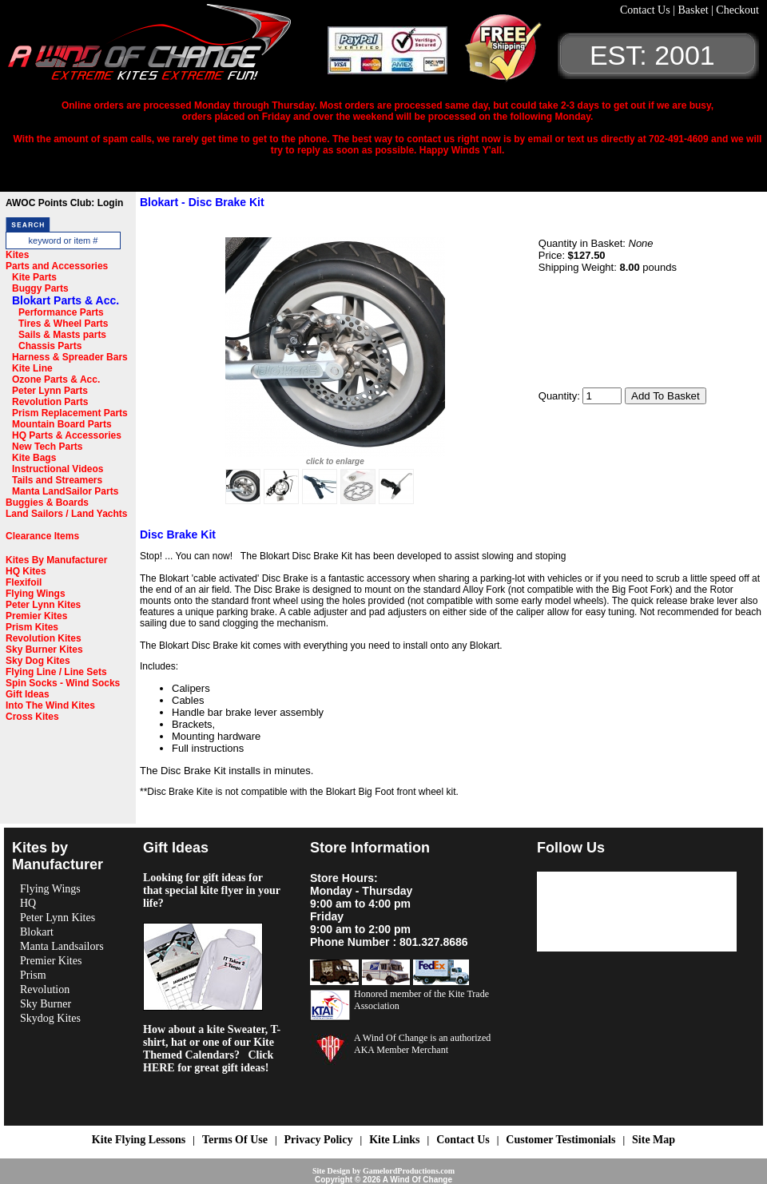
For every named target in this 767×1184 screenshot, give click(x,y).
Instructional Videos (57, 469)
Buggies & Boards (47, 502)
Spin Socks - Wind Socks (63, 683)
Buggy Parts (40, 288)
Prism (33, 975)
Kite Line (32, 368)
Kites (17, 254)
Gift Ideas (28, 694)
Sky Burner (45, 1004)
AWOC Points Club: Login (64, 203)
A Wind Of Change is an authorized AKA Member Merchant (422, 1043)
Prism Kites (32, 627)
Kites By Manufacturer (56, 560)
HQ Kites (26, 571)
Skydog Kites (50, 1018)
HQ (28, 903)
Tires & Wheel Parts (63, 323)
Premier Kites (36, 616)
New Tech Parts (47, 446)
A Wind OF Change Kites (168, 48)
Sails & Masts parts (62, 334)
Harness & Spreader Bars (70, 357)
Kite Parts (34, 277)
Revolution (45, 989)
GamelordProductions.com (409, 1170)
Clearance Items (42, 536)
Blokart (37, 932)
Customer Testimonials (560, 1140)
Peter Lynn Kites (43, 604)
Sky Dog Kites (38, 660)
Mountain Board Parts (62, 424)
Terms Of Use (235, 1140)
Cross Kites (32, 716)
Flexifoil (24, 582)
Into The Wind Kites (50, 705)
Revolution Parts (50, 401)
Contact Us (646, 10)
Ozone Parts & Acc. (56, 379)
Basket (694, 10)
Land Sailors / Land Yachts (67, 513)
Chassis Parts (49, 346)
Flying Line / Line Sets (56, 671)
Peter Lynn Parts (50, 390)
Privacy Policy (318, 1140)
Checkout (737, 10)
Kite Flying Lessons (138, 1140)
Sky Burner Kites (44, 649)
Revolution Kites (43, 638)
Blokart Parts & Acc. (65, 300)
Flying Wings (36, 593)
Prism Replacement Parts (70, 413)
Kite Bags (34, 457)
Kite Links (394, 1140)
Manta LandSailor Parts (65, 491)
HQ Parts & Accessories (66, 435)
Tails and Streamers (57, 480)
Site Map (653, 1140)
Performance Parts (61, 312)
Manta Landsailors (62, 946)
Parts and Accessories (57, 266)
